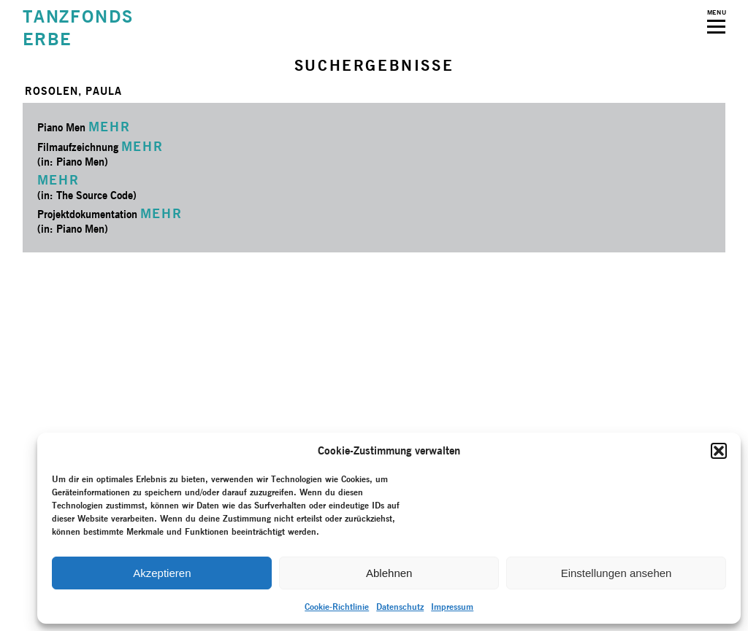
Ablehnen (389, 573)
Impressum (452, 606)
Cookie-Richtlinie (337, 606)
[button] (718, 451)
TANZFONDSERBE (78, 28)
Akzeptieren (162, 573)
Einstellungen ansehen (616, 573)
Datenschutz (400, 606)
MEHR (109, 126)
